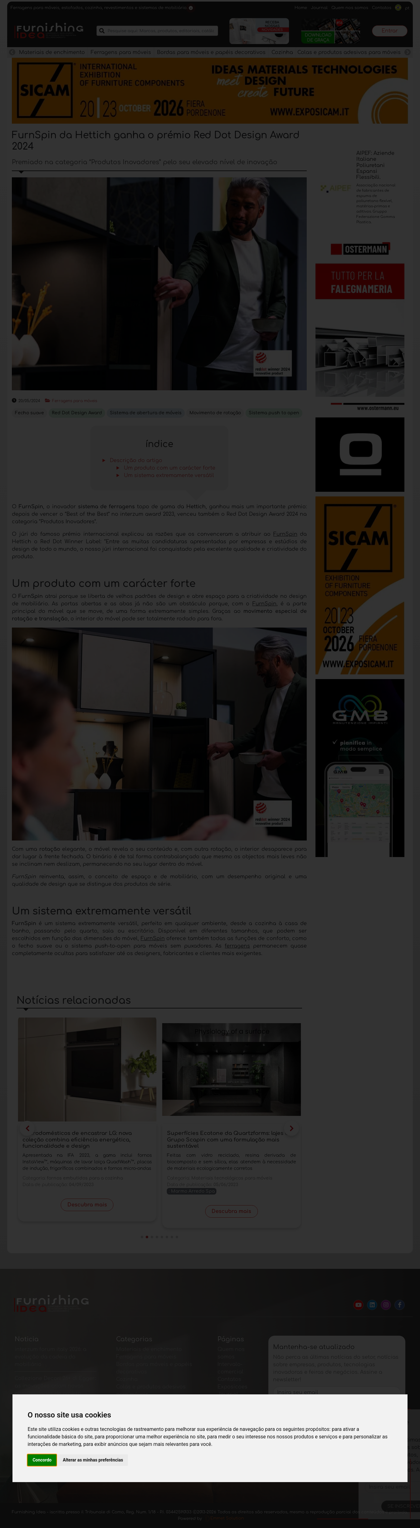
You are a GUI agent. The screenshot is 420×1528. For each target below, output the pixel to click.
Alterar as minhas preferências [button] (93, 1459)
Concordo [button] (41, 1459)
